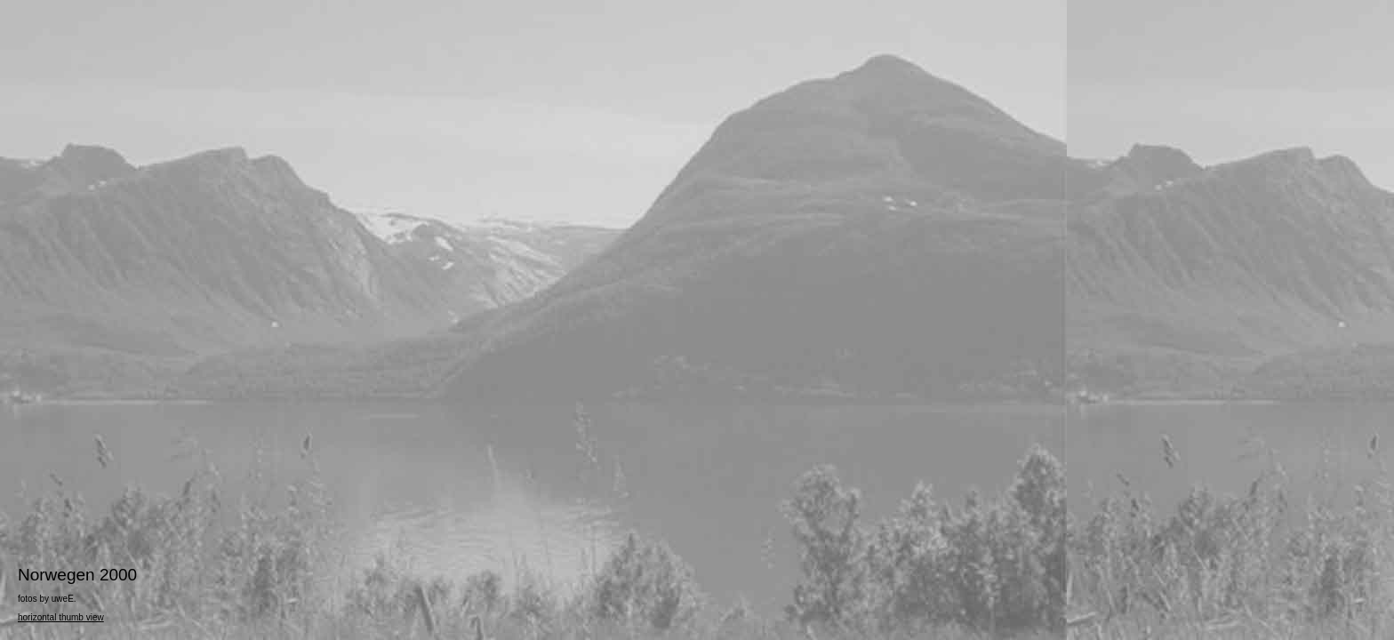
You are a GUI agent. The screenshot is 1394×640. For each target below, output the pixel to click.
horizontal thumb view (61, 617)
